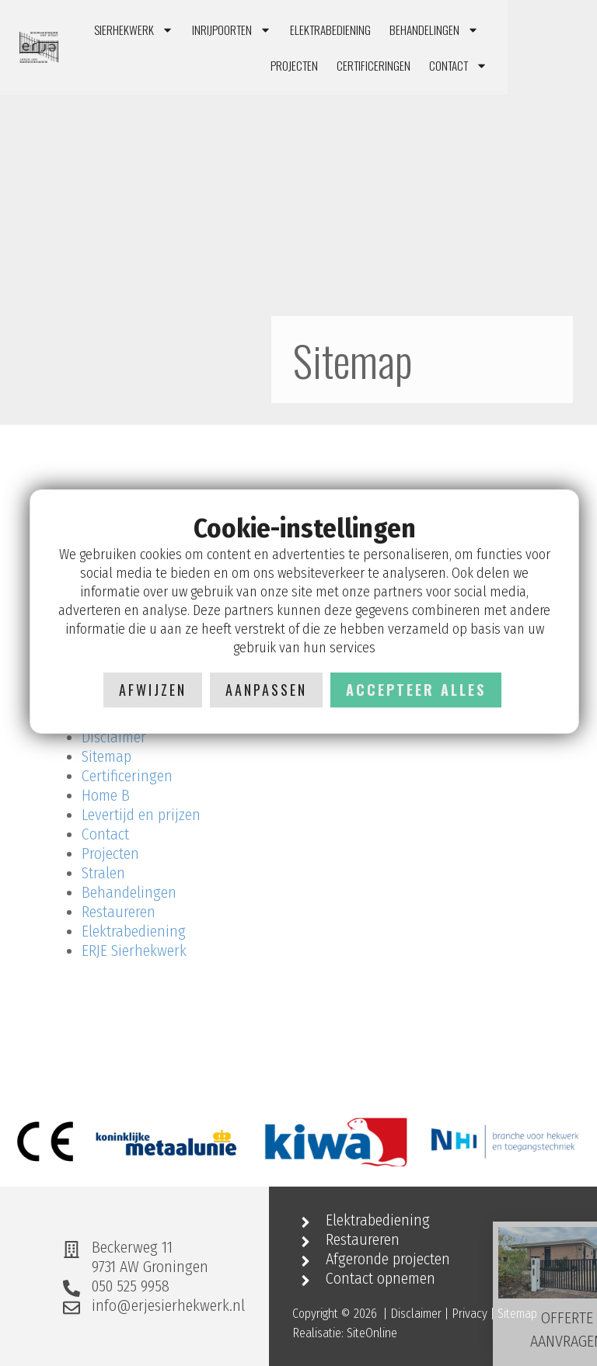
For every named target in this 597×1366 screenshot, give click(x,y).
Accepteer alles (416, 690)
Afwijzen (153, 690)
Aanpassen (266, 690)
